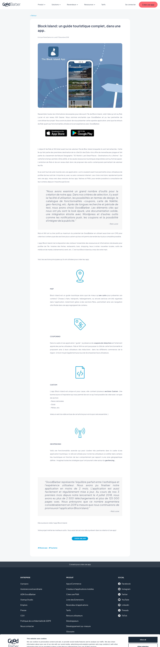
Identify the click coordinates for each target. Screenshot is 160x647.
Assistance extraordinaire (31, 589)
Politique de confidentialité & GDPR (35, 621)
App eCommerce (73, 584)
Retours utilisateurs (74, 615)
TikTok (122, 615)
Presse (23, 610)
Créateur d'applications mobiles (80, 589)
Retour (33, 15)
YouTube (123, 599)
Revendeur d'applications (77, 605)
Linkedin (123, 605)
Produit (42, 4)
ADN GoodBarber (28, 594)
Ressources (90, 4)
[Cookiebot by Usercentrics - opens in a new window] (13, 643)
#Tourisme (53, 548)
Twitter (123, 594)
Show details (107, 642)
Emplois (23, 605)
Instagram (124, 589)
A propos (24, 584)
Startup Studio (26, 599)
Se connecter (130, 4)
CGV (22, 615)
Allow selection (142, 635)
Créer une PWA (72, 594)
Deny (143, 641)
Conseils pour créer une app (80, 564)
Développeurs (72, 621)
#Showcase (42, 548)
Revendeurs (73, 4)
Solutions (56, 4)
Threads (123, 610)
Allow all (143, 628)
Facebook (124, 584)
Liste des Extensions (75, 599)
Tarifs (103, 4)
